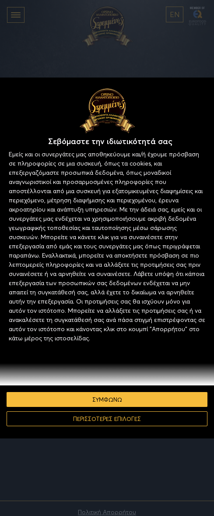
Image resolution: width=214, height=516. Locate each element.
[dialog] (107, 258)
